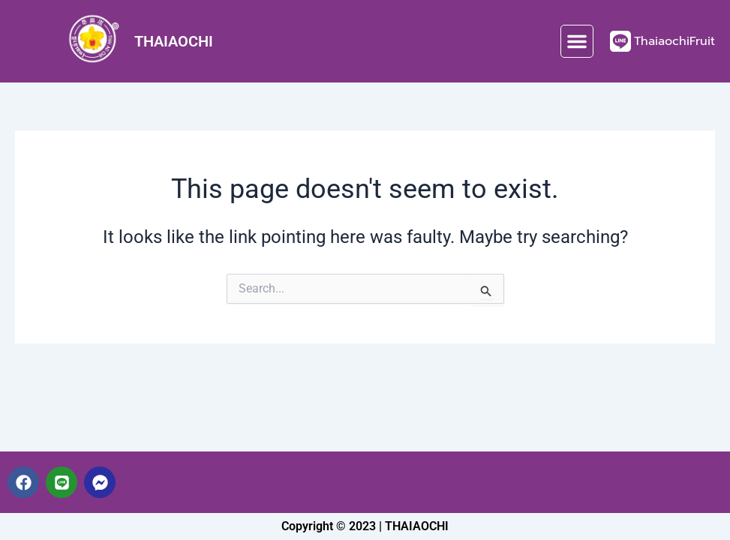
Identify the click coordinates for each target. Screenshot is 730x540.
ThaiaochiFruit (674, 41)
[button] (576, 41)
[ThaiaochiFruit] (620, 41)
